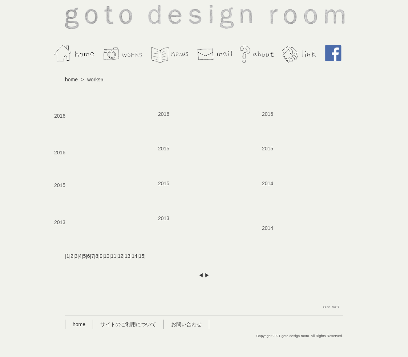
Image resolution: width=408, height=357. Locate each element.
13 (127, 256)
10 (107, 256)
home (71, 79)
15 (142, 256)
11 (114, 256)
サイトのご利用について (128, 324)
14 (134, 256)
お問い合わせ (186, 324)
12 (121, 256)
